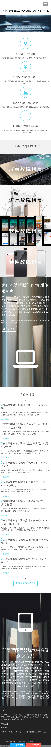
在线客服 (35, 744)
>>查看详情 (5, 419)
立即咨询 (9, 328)
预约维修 (19, 744)
